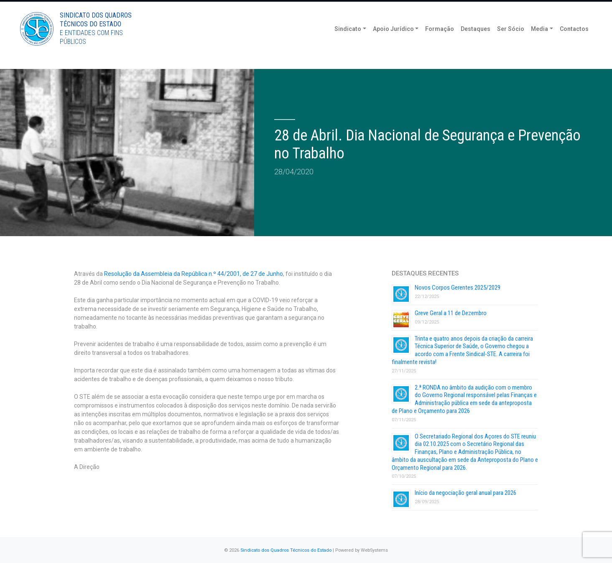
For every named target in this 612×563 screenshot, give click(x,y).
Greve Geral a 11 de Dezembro (451, 313)
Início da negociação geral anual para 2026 (465, 493)
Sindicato (347, 41)
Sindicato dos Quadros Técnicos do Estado (286, 550)
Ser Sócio (510, 41)
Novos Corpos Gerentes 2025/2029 (457, 287)
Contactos (574, 41)
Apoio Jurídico (393, 41)
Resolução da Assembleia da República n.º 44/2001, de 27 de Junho (193, 273)
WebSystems (374, 550)
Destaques (475, 41)
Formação (439, 41)
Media (539, 41)
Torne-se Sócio (529, 7)
